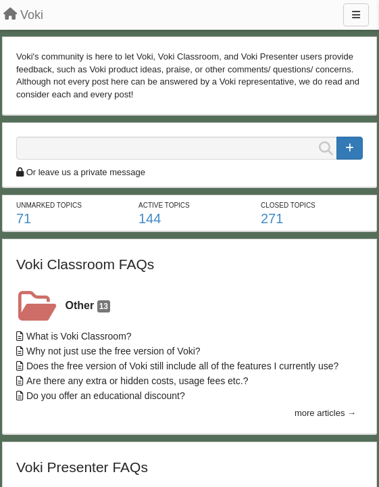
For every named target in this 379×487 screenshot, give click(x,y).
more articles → (325, 413)
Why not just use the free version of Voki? (113, 351)
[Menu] (356, 14)
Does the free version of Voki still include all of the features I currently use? (182, 366)
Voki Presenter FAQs (82, 467)
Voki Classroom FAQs (85, 264)
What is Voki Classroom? (79, 336)
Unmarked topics (49, 205)
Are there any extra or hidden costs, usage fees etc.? (137, 380)
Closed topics (288, 205)
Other (88, 306)
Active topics (164, 205)
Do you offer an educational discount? (105, 395)
